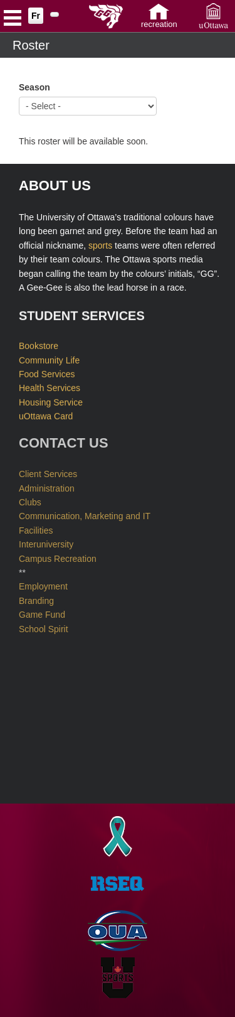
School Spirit (43, 626)
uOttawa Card (46, 415)
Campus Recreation (58, 556)
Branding (36, 598)
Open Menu (12, 19)
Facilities (36, 528)
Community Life (49, 359)
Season (34, 87)
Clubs (30, 500)
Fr (35, 16)
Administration (47, 486)
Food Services (47, 373)
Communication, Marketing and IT (84, 513)
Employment (43, 584)
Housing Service (51, 401)
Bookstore (38, 345)
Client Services (48, 471)
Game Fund (42, 612)
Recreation (159, 24)
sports (100, 245)
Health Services (49, 387)
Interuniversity (46, 542)
